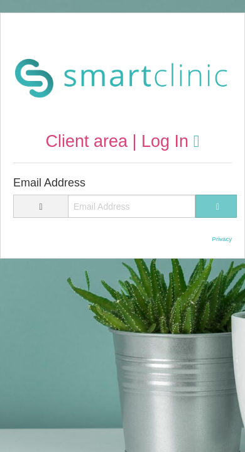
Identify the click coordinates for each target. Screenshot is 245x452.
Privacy (222, 238)
